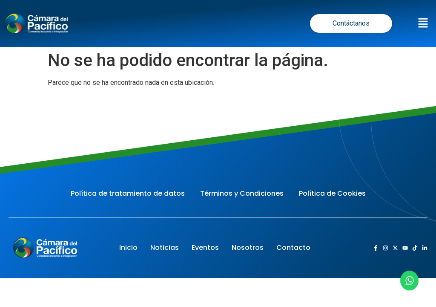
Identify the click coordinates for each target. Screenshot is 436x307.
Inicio (128, 247)
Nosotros (248, 247)
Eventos (205, 247)
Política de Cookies (332, 193)
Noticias (164, 247)
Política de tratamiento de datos (128, 193)
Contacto (293, 247)
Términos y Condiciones (242, 193)
